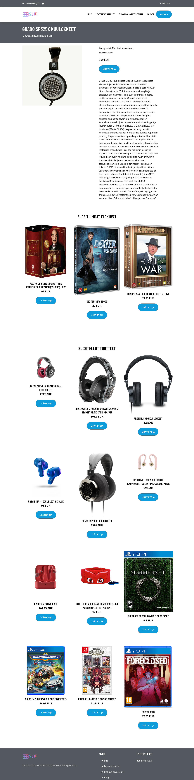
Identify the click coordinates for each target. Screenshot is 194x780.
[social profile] (43, 3)
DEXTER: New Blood (97, 301)
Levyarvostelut (105, 14)
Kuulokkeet (127, 48)
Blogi (150, 14)
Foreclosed (148, 712)
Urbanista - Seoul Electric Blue (46, 501)
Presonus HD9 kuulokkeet (148, 418)
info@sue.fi (165, 3)
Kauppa (164, 14)
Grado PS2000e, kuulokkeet (97, 521)
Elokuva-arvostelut (131, 14)
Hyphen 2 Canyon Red (45, 604)
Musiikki (116, 48)
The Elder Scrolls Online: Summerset (148, 616)
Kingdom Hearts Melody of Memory (97, 699)
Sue (90, 14)
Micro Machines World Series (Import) (46, 699)
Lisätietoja (109, 69)
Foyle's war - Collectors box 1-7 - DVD (148, 294)
